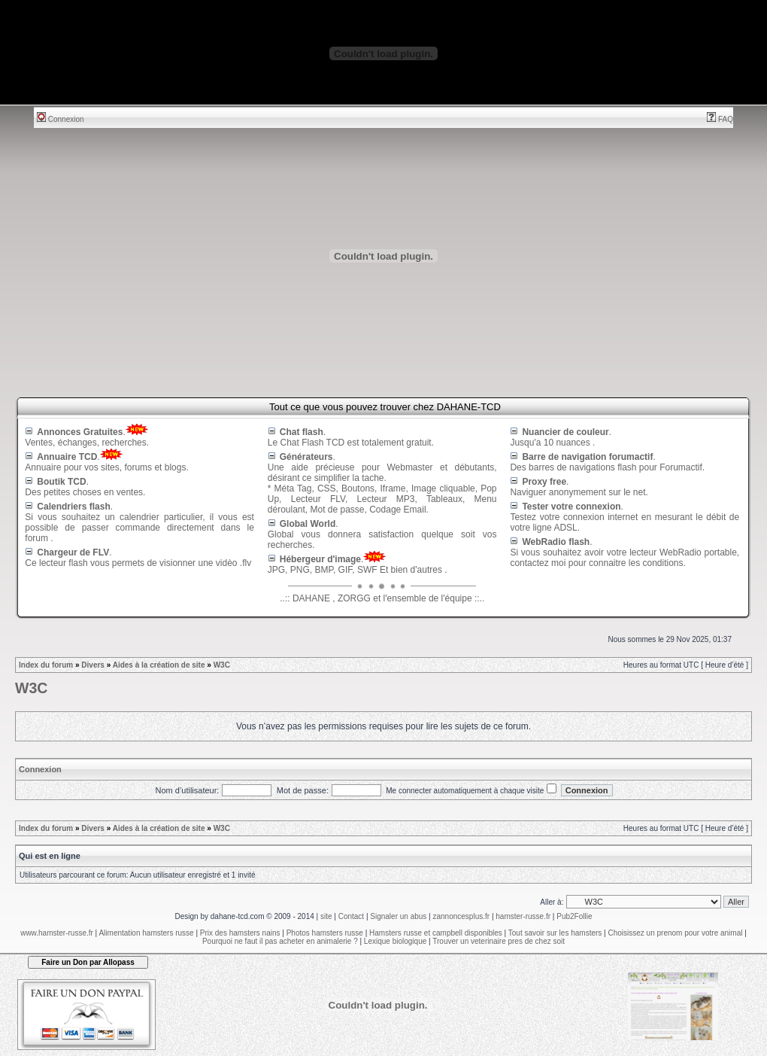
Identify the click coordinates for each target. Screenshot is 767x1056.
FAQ (720, 119)
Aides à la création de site (159, 665)
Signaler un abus (398, 916)
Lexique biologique (395, 941)
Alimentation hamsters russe (146, 933)
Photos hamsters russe (324, 933)
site (326, 916)
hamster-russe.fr (523, 916)
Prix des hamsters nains (240, 933)
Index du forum (46, 665)
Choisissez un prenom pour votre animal (675, 933)
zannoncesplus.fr (461, 916)
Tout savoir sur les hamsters (555, 933)
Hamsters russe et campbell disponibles (435, 933)
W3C (222, 665)
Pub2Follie (574, 916)
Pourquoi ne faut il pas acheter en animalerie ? (280, 941)
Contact (351, 916)
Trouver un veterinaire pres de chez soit (498, 941)
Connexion (60, 119)
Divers (93, 665)
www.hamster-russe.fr (56, 933)
